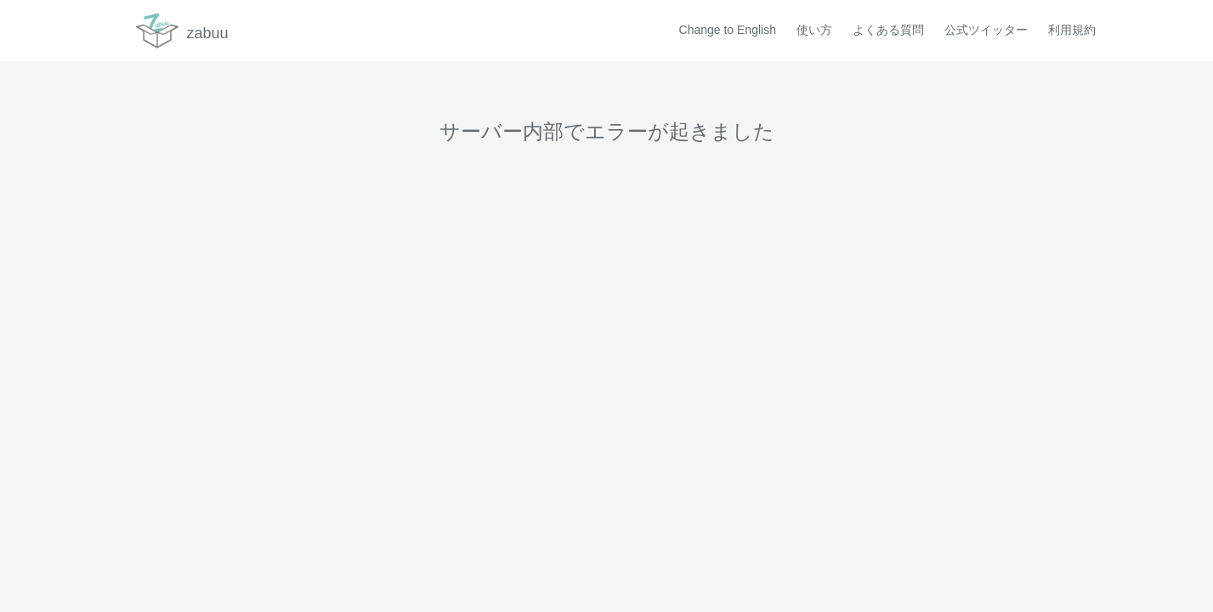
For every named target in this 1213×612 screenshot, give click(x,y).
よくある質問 (888, 30)
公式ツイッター (986, 30)
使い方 (814, 30)
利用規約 (1072, 30)
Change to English (727, 30)
